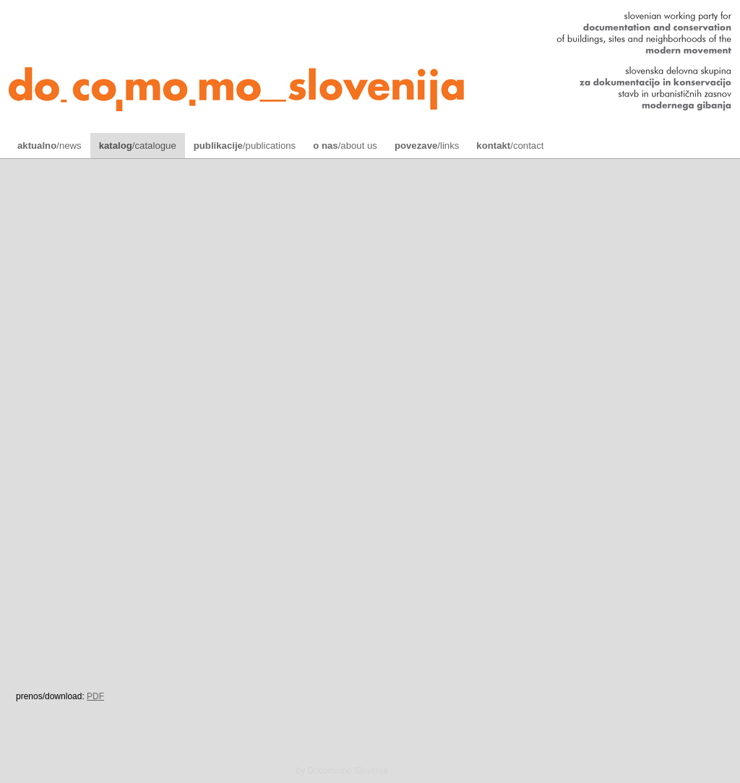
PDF (95, 696)
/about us (345, 145)
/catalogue (137, 145)
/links (427, 145)
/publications (245, 145)
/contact (509, 145)
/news (49, 145)
